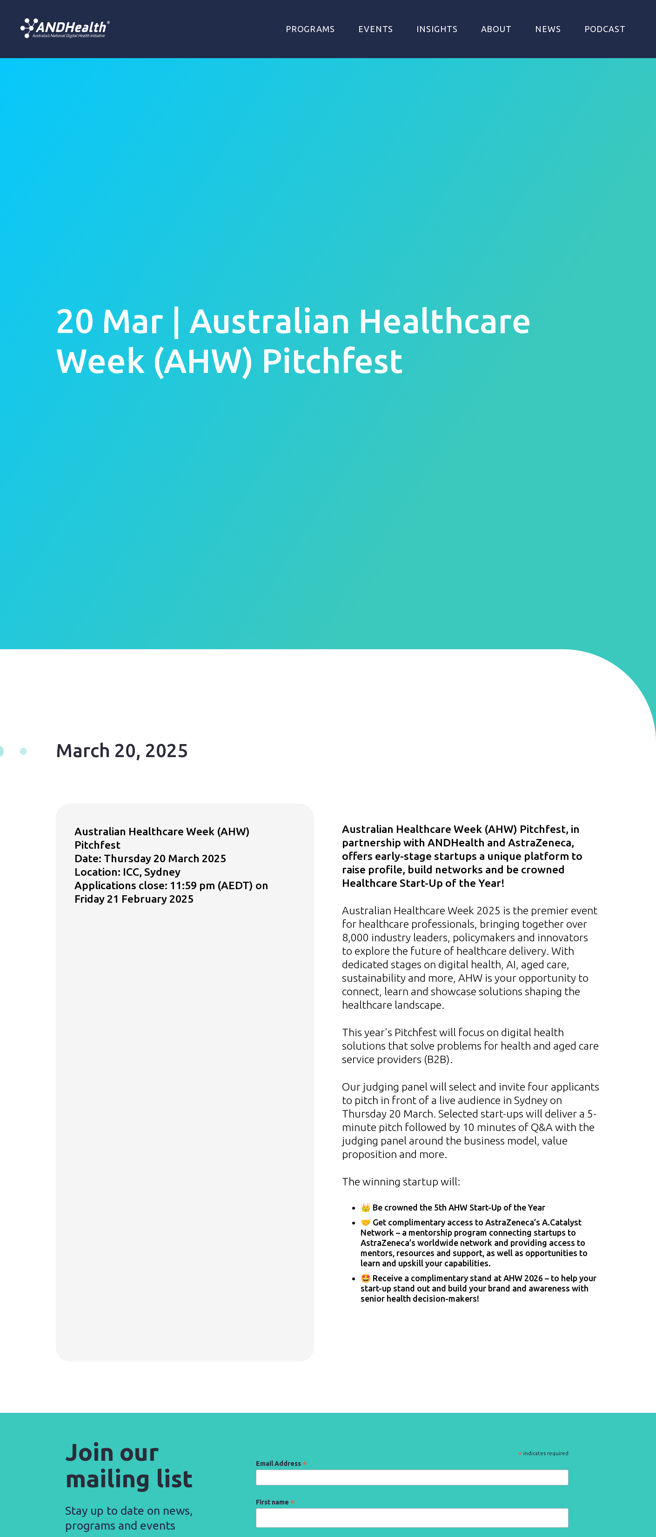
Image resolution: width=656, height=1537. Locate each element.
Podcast (605, 28)
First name (275, 1502)
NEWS (548, 28)
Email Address (281, 1463)
